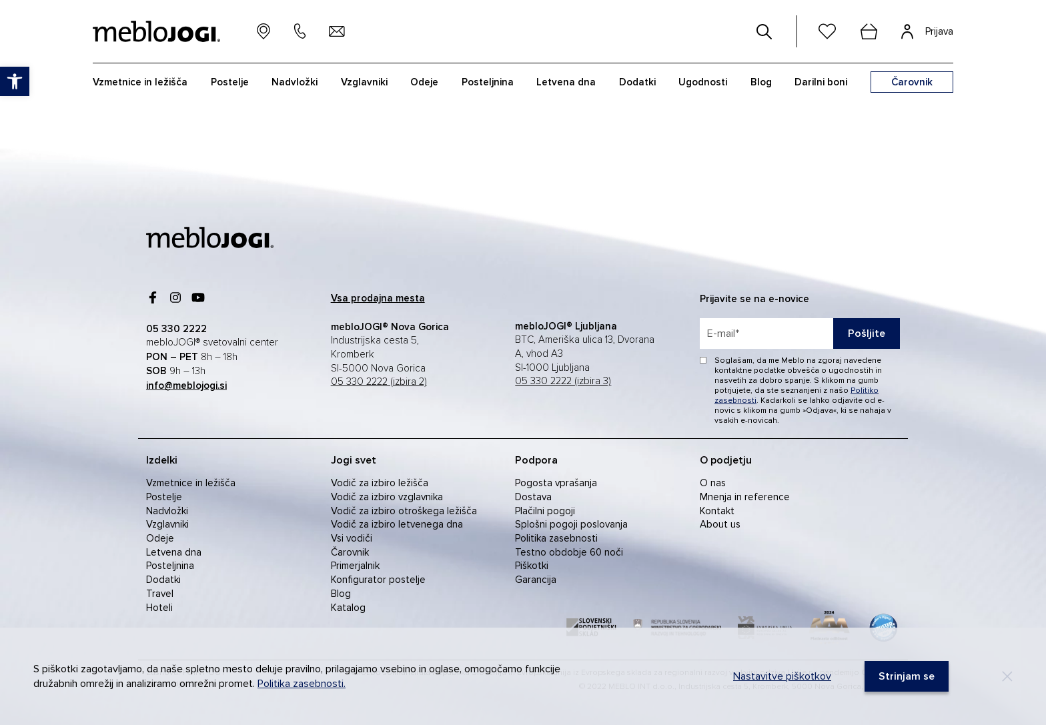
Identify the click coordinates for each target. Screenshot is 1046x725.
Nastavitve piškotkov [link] (782, 676)
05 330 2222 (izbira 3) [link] (563, 381)
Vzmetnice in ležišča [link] (140, 82)
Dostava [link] (533, 497)
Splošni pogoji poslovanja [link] (571, 524)
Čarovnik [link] (350, 552)
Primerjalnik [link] (355, 566)
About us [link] (720, 524)
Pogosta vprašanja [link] (556, 483)
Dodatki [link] (637, 82)
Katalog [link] (348, 608)
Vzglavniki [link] (364, 82)
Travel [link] (159, 594)
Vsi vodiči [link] (351, 538)
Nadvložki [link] (295, 82)
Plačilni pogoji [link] (545, 511)
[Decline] (1007, 676)
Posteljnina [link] (488, 82)
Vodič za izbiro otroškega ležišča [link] (404, 511)
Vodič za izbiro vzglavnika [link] (387, 497)
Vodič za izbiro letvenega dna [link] (397, 524)
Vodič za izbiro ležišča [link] (379, 483)
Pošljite (866, 333)
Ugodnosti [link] (702, 82)
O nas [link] (713, 483)
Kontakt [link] (717, 511)
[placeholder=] (800, 333)
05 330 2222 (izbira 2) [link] (379, 382)
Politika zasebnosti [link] (556, 538)
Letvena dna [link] (566, 82)
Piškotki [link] (531, 566)
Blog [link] (761, 82)
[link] (14, 81)
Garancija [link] (535, 580)
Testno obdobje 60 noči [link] (569, 552)
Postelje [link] (230, 82)
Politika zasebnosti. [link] (301, 683)
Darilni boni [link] (821, 82)
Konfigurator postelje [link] (378, 580)
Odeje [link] (424, 82)
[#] (764, 31)
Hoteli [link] (159, 608)
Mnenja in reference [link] (745, 497)
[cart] (868, 31)
